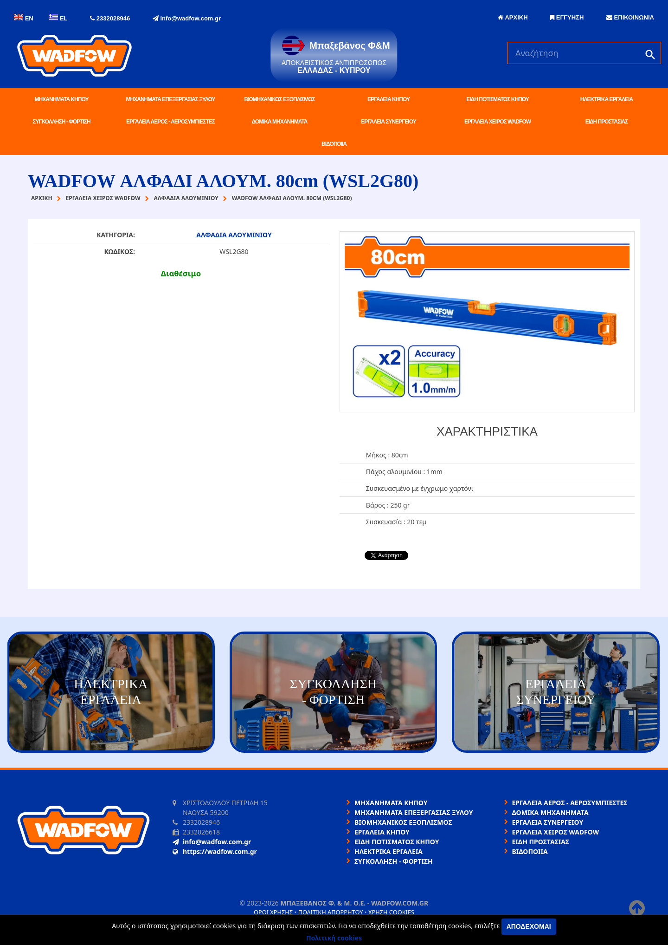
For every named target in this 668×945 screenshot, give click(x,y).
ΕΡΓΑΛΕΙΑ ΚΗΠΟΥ (388, 99)
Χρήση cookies (391, 912)
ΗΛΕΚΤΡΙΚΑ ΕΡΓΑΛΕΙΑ (606, 99)
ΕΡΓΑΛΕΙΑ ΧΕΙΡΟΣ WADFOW (497, 121)
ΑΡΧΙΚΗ (512, 17)
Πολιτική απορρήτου (330, 912)
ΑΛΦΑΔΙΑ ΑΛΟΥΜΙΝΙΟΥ (234, 234)
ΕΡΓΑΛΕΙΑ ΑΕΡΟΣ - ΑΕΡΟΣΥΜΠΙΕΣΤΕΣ (170, 121)
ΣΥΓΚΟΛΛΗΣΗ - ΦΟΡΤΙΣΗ (61, 121)
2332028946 (110, 18)
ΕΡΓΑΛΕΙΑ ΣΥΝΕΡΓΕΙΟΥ (388, 121)
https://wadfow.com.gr (215, 851)
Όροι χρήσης (273, 912)
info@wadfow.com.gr (187, 18)
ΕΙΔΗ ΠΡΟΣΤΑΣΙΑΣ (606, 121)
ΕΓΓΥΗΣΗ (567, 17)
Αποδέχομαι (529, 926)
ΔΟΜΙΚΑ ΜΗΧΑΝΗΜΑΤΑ (279, 121)
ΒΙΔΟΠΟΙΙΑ (334, 144)
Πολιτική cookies (334, 937)
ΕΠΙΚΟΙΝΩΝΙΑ (630, 17)
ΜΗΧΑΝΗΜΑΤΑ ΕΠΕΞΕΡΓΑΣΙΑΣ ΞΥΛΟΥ (170, 99)
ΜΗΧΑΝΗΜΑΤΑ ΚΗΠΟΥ (62, 99)
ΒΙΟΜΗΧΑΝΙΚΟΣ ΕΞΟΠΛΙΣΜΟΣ (279, 99)
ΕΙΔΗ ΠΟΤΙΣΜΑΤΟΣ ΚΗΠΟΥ (497, 99)
